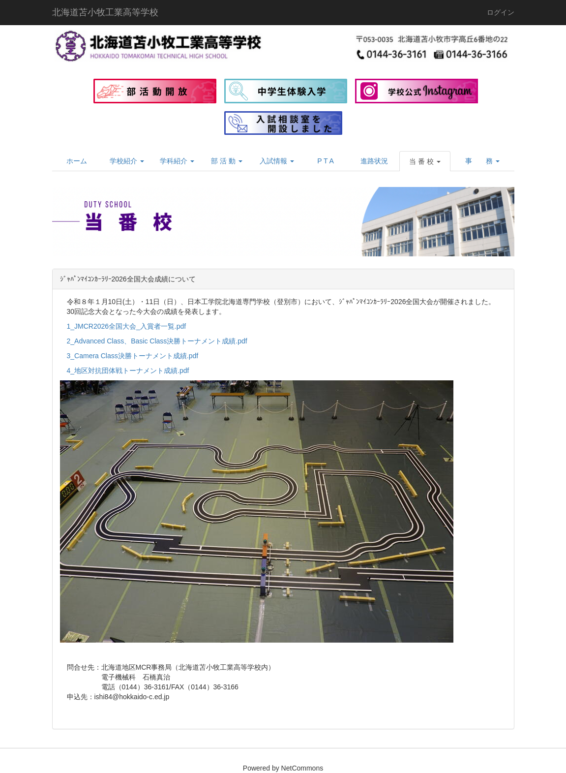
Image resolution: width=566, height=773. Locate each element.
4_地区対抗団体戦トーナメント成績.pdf (128, 370)
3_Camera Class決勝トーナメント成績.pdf (133, 356)
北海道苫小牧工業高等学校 (105, 12)
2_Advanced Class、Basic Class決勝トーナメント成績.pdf (157, 341)
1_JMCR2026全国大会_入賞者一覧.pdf (126, 326)
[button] (425, 161)
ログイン (500, 12)
